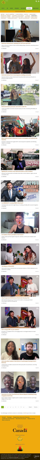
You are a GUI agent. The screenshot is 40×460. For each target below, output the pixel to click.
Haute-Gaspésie (10, 14)
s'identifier (25, 413)
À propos (9, 417)
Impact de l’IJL (31, 418)
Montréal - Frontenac (31, 17)
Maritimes (36, 8)
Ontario (23, 8)
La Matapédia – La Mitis (22, 14)
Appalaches (34, 18)
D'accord (36, 456)
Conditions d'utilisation (8, 418)
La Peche (27, 15)
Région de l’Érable (6, 15)
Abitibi (2, 14)
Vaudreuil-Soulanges (18, 15)
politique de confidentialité (13, 457)
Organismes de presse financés (21, 417)
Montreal (34, 15)
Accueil (4, 417)
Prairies (17, 8)
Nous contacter (6, 420)
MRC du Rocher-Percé (17, 17)
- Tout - (3, 8)
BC (7, 8)
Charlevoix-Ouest (12, 18)
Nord (11, 8)
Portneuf (3, 18)
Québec (29, 8)
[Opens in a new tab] (20, 430)
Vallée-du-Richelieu (24, 18)
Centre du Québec (6, 17)
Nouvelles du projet (21, 418)
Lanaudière (32, 14)
